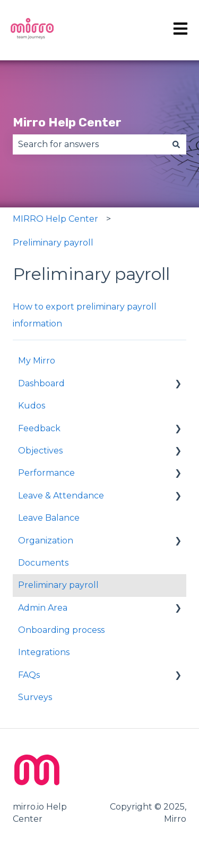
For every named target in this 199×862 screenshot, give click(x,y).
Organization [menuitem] (45, 541)
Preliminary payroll (53, 243)
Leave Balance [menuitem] (49, 518)
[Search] (176, 144)
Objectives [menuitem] (40, 451)
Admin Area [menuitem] (42, 608)
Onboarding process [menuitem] (61, 630)
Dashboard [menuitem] (41, 383)
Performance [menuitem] (46, 473)
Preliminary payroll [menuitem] (58, 585)
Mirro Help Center (67, 122)
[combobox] (89, 144)
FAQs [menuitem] (29, 675)
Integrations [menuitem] (44, 652)
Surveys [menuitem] (35, 697)
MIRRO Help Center (55, 219)
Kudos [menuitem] (31, 406)
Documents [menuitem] (43, 563)
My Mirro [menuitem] (36, 361)
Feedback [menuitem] (39, 428)
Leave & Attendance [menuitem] (61, 496)
